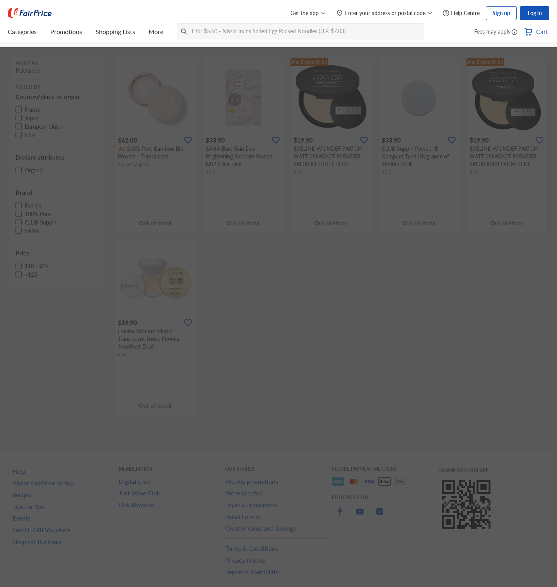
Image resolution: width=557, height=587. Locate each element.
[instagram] (380, 516)
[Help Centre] (461, 13)
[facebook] (339, 516)
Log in (535, 13)
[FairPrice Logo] (30, 13)
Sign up (501, 13)
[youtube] (359, 516)
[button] (514, 32)
